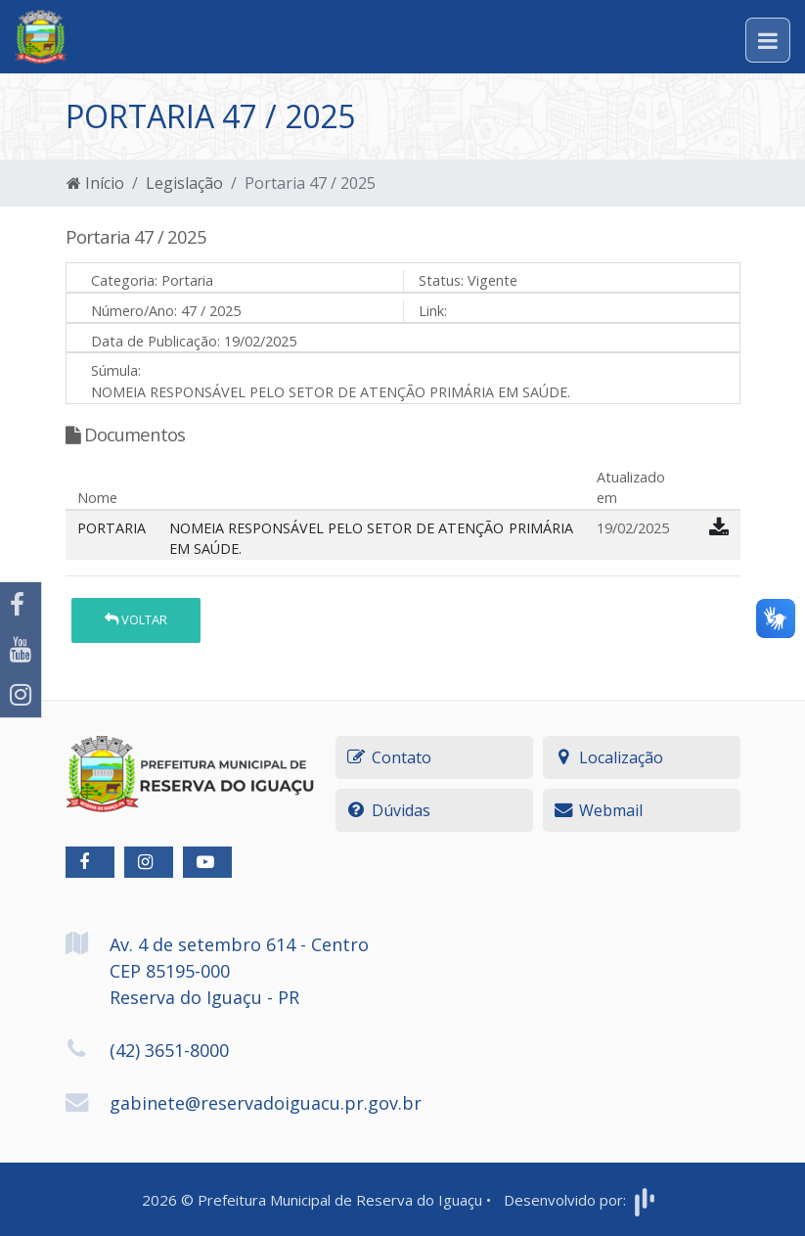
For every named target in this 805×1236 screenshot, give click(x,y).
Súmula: (116, 370)
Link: (433, 310)
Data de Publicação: (155, 341)
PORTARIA (111, 528)
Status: (441, 280)
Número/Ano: (134, 310)
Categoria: (124, 280)
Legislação (184, 183)
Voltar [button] (136, 619)
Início (95, 183)
